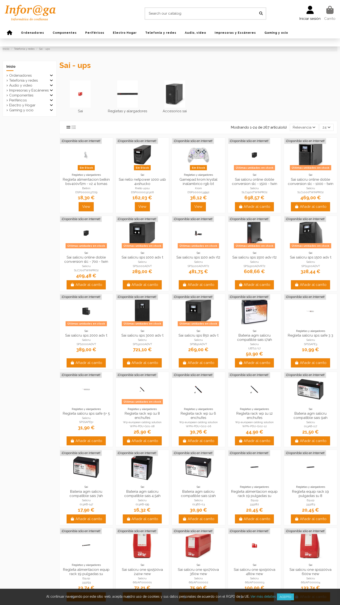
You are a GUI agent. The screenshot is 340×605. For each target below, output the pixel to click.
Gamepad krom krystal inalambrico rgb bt (198, 181)
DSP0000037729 (86, 192)
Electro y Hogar (22, 105)
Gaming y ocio (21, 110)
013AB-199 (142, 504)
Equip (254, 500)
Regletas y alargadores (127, 111)
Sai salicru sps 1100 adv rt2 (198, 257)
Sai (80, 111)
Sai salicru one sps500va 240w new (142, 571)
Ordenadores (20, 75)
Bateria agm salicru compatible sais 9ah (310, 415)
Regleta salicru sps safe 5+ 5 (86, 413)
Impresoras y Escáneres (29, 90)
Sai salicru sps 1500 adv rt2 (254, 257)
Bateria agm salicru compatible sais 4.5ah (142, 493)
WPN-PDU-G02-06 (198, 426)
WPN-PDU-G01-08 (142, 426)
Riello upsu (142, 188)
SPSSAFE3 (310, 344)
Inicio (10, 66)
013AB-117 (310, 426)
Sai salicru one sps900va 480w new (254, 571)
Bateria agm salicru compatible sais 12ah (198, 493)
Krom (198, 188)
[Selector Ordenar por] (304, 127)
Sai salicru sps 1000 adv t (142, 257)
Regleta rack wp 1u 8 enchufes (142, 415)
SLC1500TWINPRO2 (255, 192)
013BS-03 (198, 504)
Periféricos (18, 100)
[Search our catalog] (261, 13)
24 (327, 127)
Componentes (21, 95)
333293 (86, 582)
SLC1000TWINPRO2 (310, 192)
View (86, 206)
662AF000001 (142, 582)
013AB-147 (86, 504)
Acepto (285, 597)
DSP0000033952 (198, 192)
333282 (254, 504)
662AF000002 (198, 582)
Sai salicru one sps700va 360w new (198, 571)
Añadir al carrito (254, 206)
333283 (310, 504)
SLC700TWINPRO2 (86, 270)
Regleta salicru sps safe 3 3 (310, 335)
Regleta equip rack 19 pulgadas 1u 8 (310, 493)
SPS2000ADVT (86, 344)
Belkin (86, 188)
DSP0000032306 (142, 192)
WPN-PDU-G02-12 (254, 426)
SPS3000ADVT (142, 344)
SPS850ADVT (198, 344)
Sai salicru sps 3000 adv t (142, 335)
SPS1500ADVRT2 (254, 266)
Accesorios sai (175, 111)
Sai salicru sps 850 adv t (198, 335)
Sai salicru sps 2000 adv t (86, 335)
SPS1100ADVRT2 (198, 266)
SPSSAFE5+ (86, 422)
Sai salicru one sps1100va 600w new (310, 571)
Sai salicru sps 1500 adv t (310, 257)
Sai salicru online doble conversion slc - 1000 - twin (310, 181)
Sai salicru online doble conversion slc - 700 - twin (86, 259)
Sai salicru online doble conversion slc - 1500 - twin (254, 181)
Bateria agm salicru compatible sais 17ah (254, 337)
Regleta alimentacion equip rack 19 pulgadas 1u (254, 493)
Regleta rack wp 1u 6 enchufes (198, 415)
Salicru (254, 188)
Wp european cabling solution (142, 422)
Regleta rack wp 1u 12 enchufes (254, 415)
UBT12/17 (254, 348)
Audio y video (20, 85)
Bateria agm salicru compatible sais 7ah (86, 493)
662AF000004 (310, 582)
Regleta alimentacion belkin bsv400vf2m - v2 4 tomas (86, 181)
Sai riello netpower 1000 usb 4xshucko (142, 181)
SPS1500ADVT (310, 266)
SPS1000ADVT (142, 266)
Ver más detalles (263, 596)
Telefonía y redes (23, 80)
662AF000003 (254, 582)
